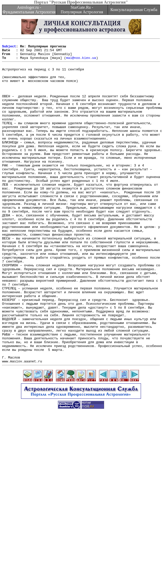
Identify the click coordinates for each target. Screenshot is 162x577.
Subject (9, 47)
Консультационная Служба (133, 9)
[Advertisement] (48, 524)
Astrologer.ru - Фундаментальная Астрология (29, 9)
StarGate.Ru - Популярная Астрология (82, 9)
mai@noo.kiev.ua (81, 61)
